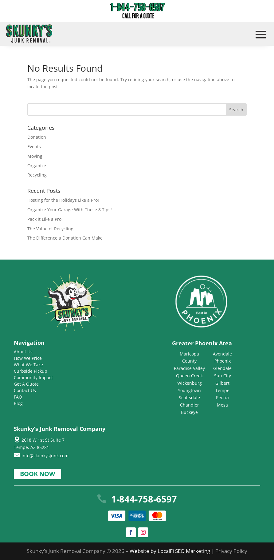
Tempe (222, 390)
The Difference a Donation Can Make (65, 238)
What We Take (28, 364)
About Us (23, 352)
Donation (36, 137)
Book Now (37, 474)
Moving (34, 156)
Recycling (37, 175)
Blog (18, 403)
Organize (36, 166)
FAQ (18, 397)
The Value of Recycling (50, 229)
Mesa (222, 405)
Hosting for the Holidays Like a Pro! (63, 200)
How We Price (28, 358)
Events (34, 146)
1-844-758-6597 (144, 499)
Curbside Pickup (30, 371)
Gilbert (222, 383)
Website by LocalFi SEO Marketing (170, 550)
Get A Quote (26, 384)
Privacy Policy (231, 550)
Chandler (189, 405)
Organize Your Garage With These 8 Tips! (69, 209)
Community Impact (33, 377)
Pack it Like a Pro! (45, 219)
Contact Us (25, 390)
